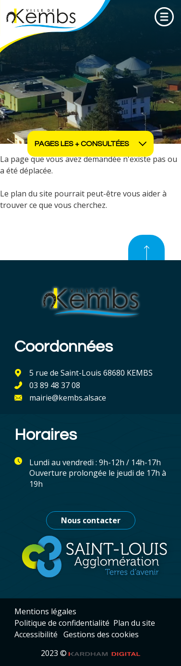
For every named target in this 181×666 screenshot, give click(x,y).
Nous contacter (91, 520)
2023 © (91, 653)
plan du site (31, 193)
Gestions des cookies (101, 634)
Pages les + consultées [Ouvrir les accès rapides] (91, 144)
